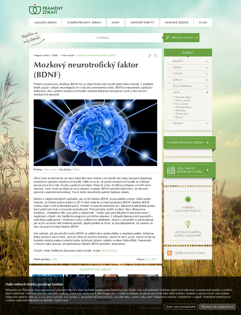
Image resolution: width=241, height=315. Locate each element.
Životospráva (182, 86)
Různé (179, 117)
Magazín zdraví (42, 55)
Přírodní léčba (183, 107)
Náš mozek (68, 55)
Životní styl (181, 113)
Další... (56, 55)
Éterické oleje (183, 97)
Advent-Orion (108, 250)
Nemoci (178, 123)
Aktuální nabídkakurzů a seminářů (188, 233)
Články (76, 169)
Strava (177, 67)
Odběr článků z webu (190, 253)
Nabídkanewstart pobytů (188, 209)
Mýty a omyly (183, 100)
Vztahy (178, 73)
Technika (180, 110)
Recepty (178, 61)
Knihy (116, 22)
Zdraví (177, 80)
